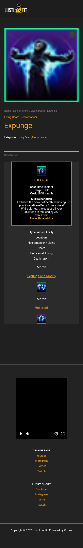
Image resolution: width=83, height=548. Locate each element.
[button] (72, 34)
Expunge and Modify (41, 276)
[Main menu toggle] (75, 8)
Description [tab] (11, 154)
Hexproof (41, 308)
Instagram (41, 460)
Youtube (41, 455)
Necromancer (21, 110)
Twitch (41, 471)
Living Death (38, 110)
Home (7, 110)
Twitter (41, 465)
